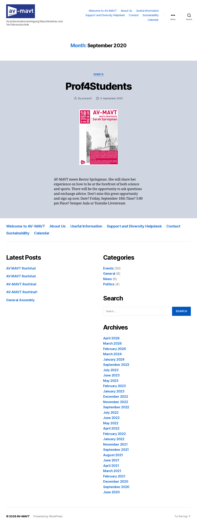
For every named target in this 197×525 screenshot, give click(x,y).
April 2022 (111, 428)
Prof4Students (98, 86)
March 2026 (112, 343)
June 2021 (111, 460)
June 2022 (111, 418)
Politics (109, 284)
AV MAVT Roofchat (21, 268)
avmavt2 (87, 98)
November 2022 (115, 402)
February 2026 (114, 349)
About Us (126, 10)
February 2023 (114, 386)
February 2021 (114, 476)
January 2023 (113, 391)
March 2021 (112, 471)
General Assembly (20, 300)
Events (98, 74)
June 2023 (111, 375)
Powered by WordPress (48, 516)
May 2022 (110, 423)
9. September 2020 (111, 98)
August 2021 (113, 455)
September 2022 (116, 407)
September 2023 (116, 365)
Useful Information (147, 10)
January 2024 (114, 359)
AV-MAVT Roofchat (21, 284)
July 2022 (111, 412)
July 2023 (111, 370)
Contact (134, 15)
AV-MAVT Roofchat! (21, 292)
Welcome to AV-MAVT (103, 10)
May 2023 (110, 381)
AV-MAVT (23, 516)
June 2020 (111, 492)
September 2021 (116, 450)
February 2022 (114, 434)
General (109, 274)
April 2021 (111, 466)
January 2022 (113, 439)
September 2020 (116, 487)
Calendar (153, 19)
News (107, 279)
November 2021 (115, 444)
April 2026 (111, 338)
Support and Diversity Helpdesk (105, 15)
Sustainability (151, 15)
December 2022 (115, 396)
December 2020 (115, 481)
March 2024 (112, 354)
